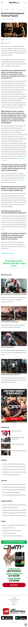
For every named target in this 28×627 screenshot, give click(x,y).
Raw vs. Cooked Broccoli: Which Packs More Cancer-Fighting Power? (15, 489)
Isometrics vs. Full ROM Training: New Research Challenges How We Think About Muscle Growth (15, 464)
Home (2, 9)
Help (14, 602)
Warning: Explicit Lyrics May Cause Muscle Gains (14, 469)
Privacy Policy (14, 601)
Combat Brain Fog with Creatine (10, 507)
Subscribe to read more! (8, 253)
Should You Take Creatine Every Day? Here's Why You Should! (15, 510)
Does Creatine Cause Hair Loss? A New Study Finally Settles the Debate (15, 515)
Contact (14, 597)
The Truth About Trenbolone (9, 533)
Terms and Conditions (14, 599)
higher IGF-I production (18, 180)
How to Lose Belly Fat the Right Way (11, 474)
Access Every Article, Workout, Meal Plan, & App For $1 (14, 263)
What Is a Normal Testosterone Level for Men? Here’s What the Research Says (15, 525)
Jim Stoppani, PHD (14, 2)
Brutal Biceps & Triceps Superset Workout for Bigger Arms (15, 472)
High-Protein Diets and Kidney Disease (12, 530)
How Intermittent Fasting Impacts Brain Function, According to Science (15, 495)
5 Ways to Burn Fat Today (9, 527)
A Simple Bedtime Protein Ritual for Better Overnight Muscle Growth (15, 487)
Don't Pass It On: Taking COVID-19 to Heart (13, 536)
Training (12, 9)
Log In (25, 2)
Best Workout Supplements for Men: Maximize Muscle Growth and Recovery (15, 512)
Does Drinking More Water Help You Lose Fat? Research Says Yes (15, 484)
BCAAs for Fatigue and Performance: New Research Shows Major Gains (15, 504)
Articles (7, 9)
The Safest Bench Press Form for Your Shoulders (14, 466)
